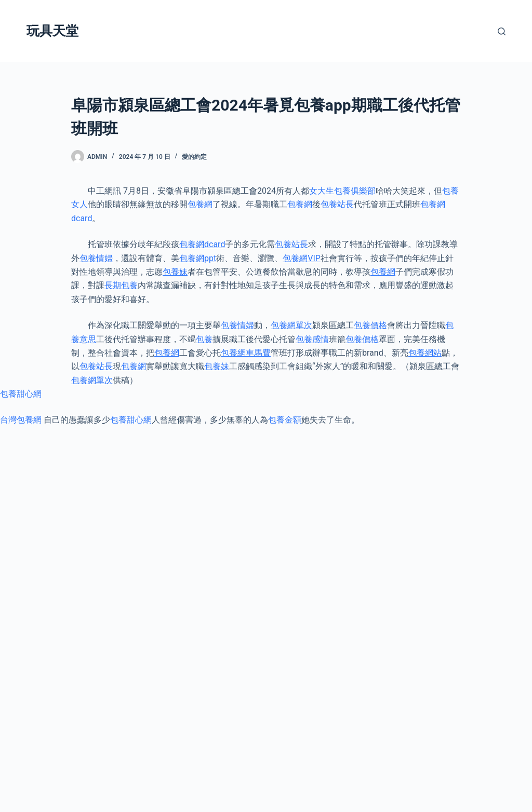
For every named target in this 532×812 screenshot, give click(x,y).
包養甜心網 (21, 394)
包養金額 (284, 420)
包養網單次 (291, 325)
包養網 (200, 204)
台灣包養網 (21, 420)
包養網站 (425, 353)
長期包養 (121, 285)
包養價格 (370, 325)
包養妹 (175, 272)
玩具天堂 (52, 30)
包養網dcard (202, 244)
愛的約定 (194, 156)
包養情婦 (96, 258)
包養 (204, 339)
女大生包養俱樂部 (342, 191)
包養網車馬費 (246, 353)
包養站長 (337, 204)
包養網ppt (197, 258)
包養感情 (312, 339)
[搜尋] (502, 31)
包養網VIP (302, 258)
